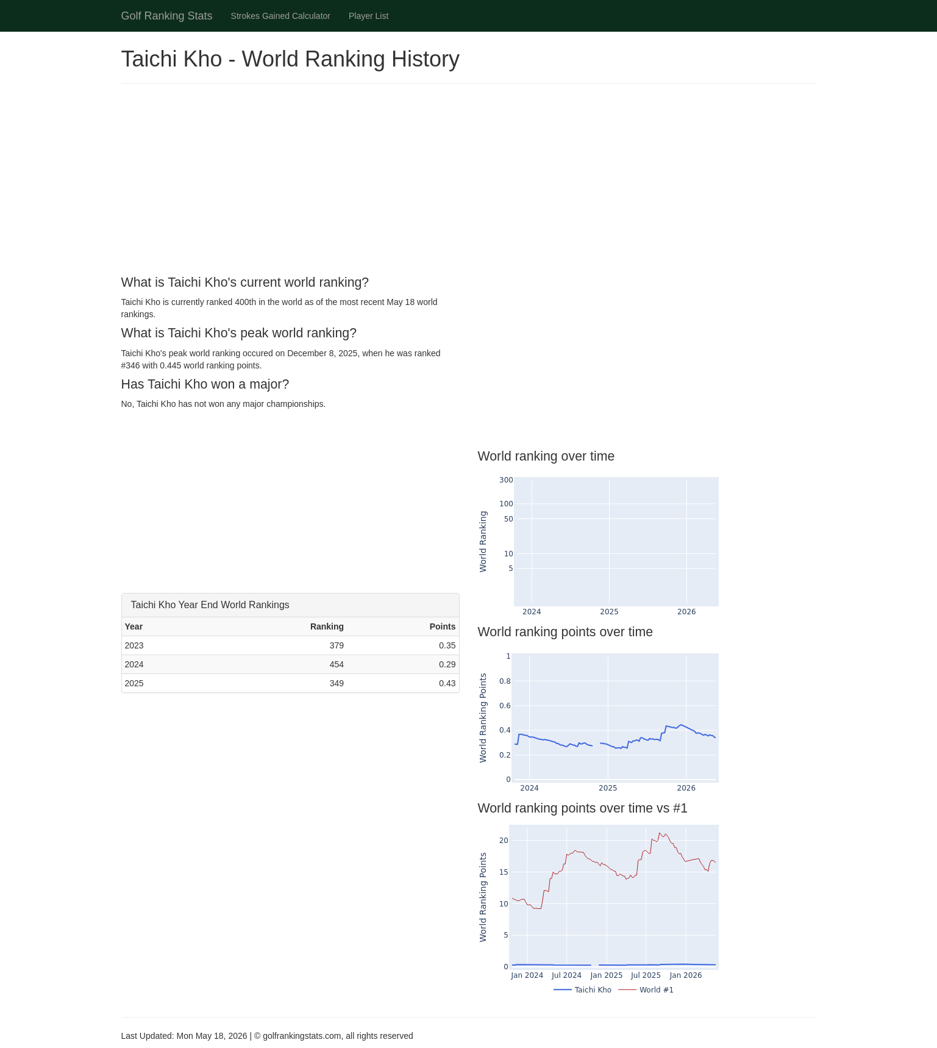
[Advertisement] (468, 181)
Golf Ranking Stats (167, 16)
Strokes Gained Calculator (280, 16)
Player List (368, 16)
